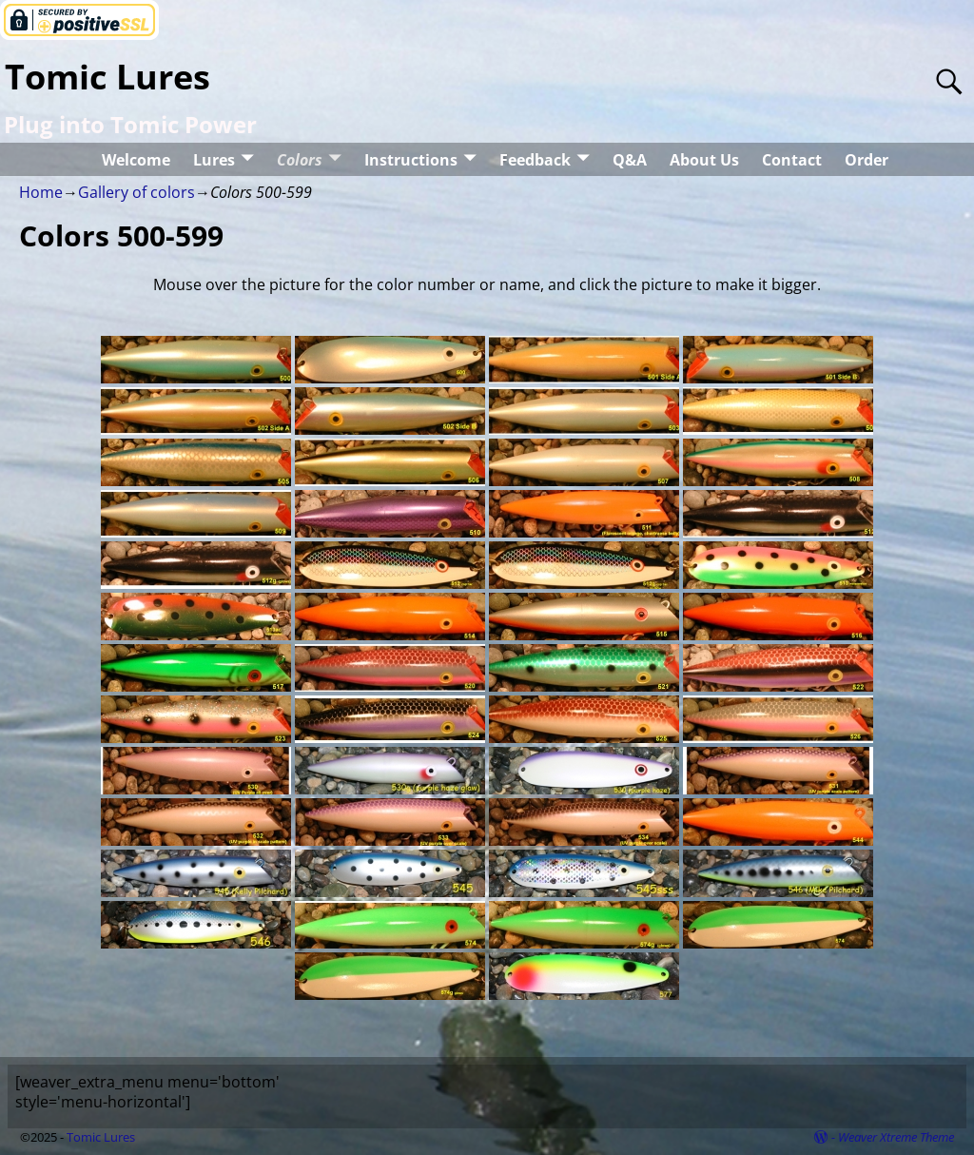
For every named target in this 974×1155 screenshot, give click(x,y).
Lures (214, 159)
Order (866, 159)
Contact (792, 159)
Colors (299, 159)
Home (41, 192)
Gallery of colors (136, 192)
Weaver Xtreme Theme (896, 1136)
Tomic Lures (107, 76)
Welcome (136, 159)
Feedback (535, 159)
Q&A (630, 159)
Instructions (411, 159)
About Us (704, 159)
